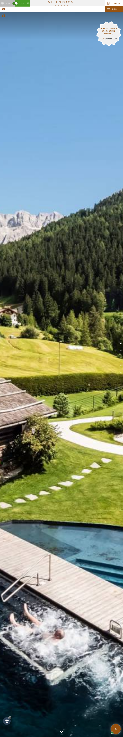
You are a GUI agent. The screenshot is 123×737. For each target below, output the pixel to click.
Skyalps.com (111, 38)
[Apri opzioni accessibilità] (7, 721)
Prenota (113, 3)
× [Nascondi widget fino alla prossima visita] (9, 718)
